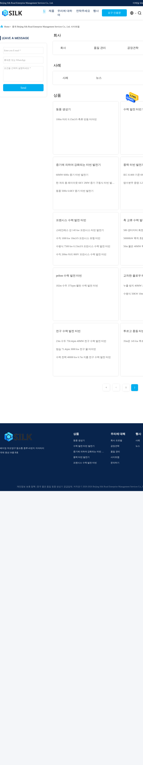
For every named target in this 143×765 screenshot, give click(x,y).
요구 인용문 (114, 13)
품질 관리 (100, 47)
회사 (63, 47)
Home (6, 27)
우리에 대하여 (64, 12)
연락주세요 (83, 10)
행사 (96, 10)
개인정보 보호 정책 (26, 486)
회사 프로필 (116, 440)
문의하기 (115, 463)
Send (23, 87)
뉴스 (99, 77)
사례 (65, 77)
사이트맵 (115, 457)
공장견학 (132, 47)
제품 (51, 10)
